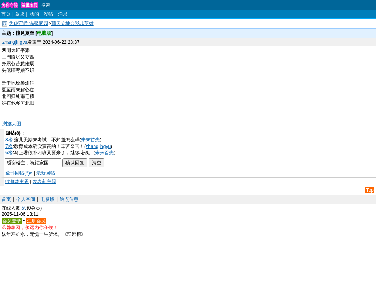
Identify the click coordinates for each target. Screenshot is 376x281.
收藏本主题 (17, 181)
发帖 (48, 14)
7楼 (9, 146)
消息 (62, 14)
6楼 (9, 152)
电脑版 (48, 199)
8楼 (9, 139)
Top (370, 190)
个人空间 (25, 199)
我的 (34, 14)
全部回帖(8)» (18, 173)
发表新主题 (44, 181)
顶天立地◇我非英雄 (72, 23)
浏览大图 (11, 123)
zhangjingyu (14, 42)
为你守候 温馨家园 (28, 23)
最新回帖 (45, 173)
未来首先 (90, 139)
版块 (20, 14)
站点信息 (69, 199)
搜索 (45, 5)
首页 (6, 14)
